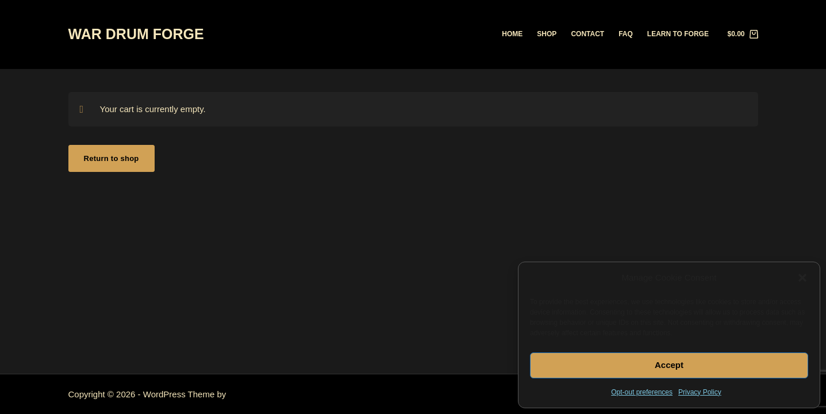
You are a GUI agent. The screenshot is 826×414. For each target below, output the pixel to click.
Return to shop (111, 158)
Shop (546, 34)
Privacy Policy (699, 392)
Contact (587, 34)
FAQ (625, 34)
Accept (669, 365)
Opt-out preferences (642, 392)
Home (512, 34)
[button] (802, 277)
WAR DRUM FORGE (136, 34)
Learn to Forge (678, 34)
